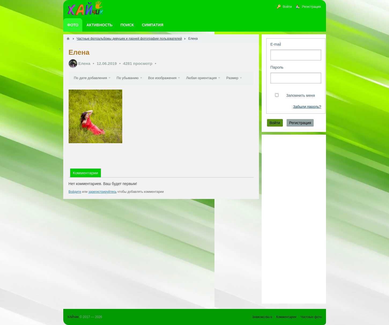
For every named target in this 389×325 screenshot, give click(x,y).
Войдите (75, 205)
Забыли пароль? (307, 107)
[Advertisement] (294, 219)
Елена (84, 63)
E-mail (276, 44)
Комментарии (85, 186)
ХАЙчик (73, 317)
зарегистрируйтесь (102, 205)
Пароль (277, 67)
